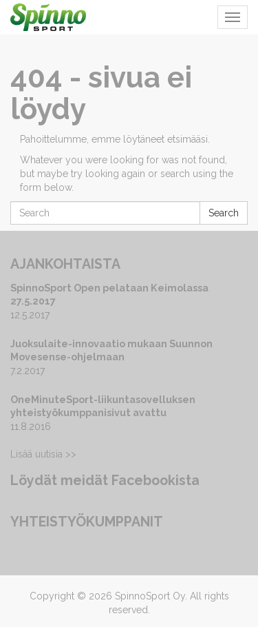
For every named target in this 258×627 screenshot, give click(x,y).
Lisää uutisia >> (43, 454)
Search (223, 212)
